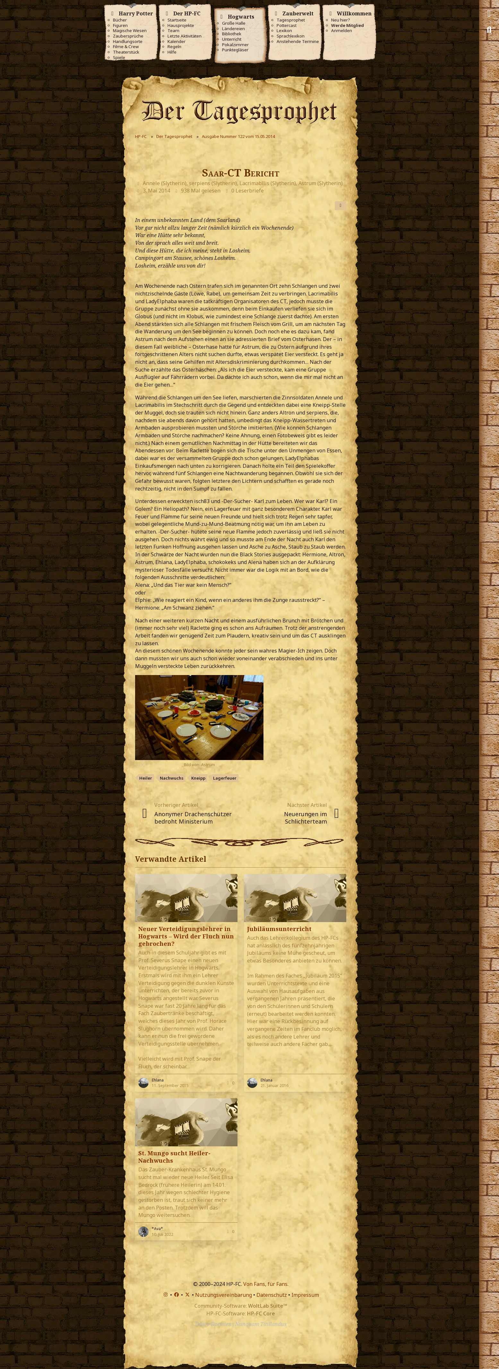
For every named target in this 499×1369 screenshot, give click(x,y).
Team (173, 30)
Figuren (120, 25)
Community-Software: (240, 1305)
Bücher (120, 20)
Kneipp (198, 778)
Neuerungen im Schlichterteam (305, 817)
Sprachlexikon (291, 36)
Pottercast (287, 25)
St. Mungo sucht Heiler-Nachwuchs (174, 1156)
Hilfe (172, 52)
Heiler (145, 778)
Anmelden (341, 30)
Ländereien (233, 28)
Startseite (177, 20)
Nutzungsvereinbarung (223, 1294)
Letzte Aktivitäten (185, 36)
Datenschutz (271, 1294)
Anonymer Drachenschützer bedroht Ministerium (193, 817)
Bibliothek (231, 34)
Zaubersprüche (128, 36)
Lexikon (284, 30)
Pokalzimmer (235, 44)
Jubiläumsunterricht (279, 929)
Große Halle (233, 23)
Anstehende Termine (298, 41)
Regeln (174, 46)
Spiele (119, 57)
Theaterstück (126, 52)
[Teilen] (340, 205)
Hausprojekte (181, 25)
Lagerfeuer (225, 778)
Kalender (176, 41)
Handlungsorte (127, 41)
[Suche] (489, 30)
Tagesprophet (291, 20)
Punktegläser (235, 50)
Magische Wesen (130, 30)
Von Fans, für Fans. (265, 1284)
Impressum (305, 1294)
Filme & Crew (126, 46)
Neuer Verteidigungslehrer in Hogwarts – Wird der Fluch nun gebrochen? (186, 936)
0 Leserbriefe (247, 190)
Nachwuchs (172, 778)
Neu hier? (340, 20)
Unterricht (231, 39)
